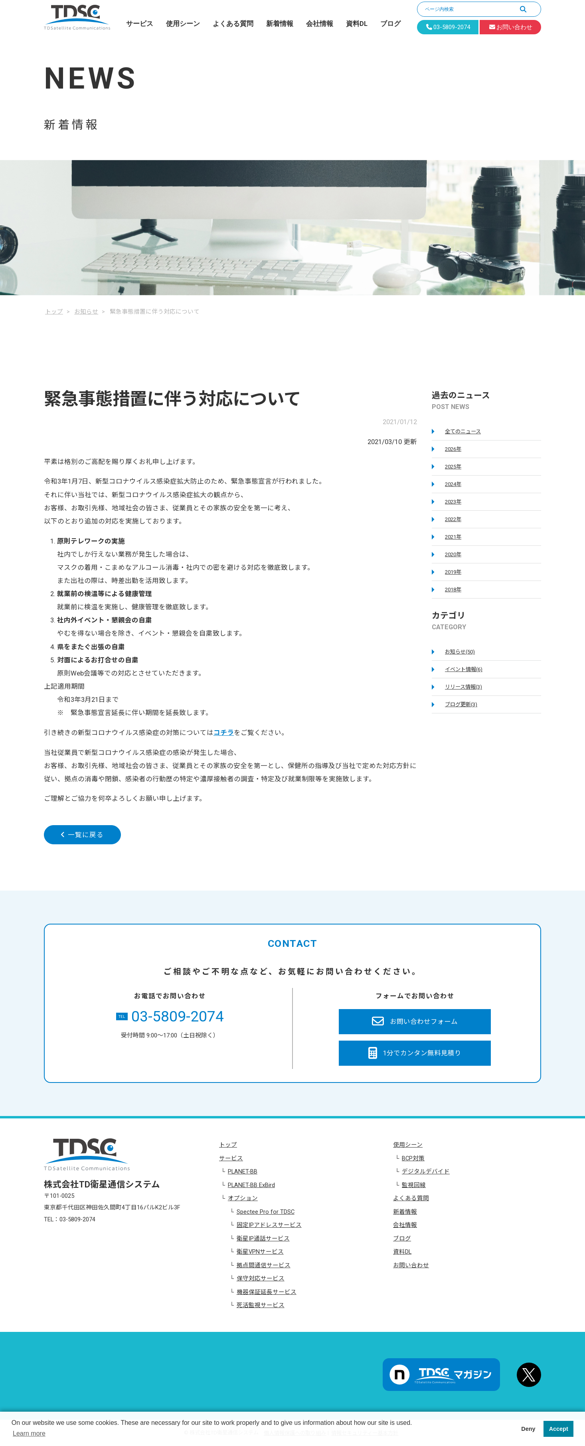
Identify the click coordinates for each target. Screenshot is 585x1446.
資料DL (357, 24)
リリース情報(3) (463, 687)
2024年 (453, 484)
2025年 (453, 467)
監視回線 (414, 1185)
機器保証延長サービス (266, 1292)
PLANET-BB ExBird (251, 1185)
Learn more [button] (29, 1433)
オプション (243, 1198)
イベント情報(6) (463, 669)
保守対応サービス (261, 1278)
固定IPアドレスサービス (269, 1225)
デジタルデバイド (426, 1171)
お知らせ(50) (460, 652)
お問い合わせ (411, 1265)
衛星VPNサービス (260, 1251)
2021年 (453, 537)
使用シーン (183, 24)
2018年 (453, 590)
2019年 (453, 572)
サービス (139, 24)
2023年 (453, 502)
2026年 (453, 449)
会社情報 (319, 24)
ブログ (390, 24)
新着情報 (279, 24)
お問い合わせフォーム (415, 1021)
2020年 (453, 554)
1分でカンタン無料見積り (414, 1053)
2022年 (453, 519)
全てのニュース (463, 432)
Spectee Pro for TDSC (265, 1211)
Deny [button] (528, 1429)
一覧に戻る (82, 835)
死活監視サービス (261, 1305)
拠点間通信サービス (264, 1265)
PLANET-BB (242, 1171)
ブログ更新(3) (461, 704)
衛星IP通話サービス (263, 1238)
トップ (228, 1144)
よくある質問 (233, 24)
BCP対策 (413, 1158)
